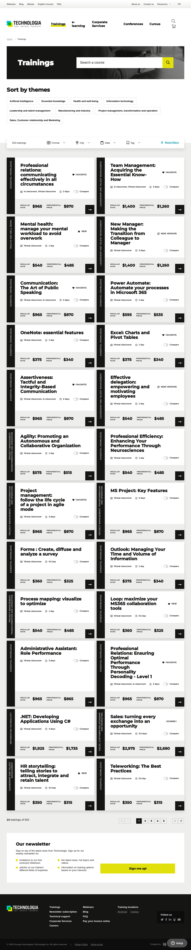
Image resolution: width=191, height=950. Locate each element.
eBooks (30, 4)
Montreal (122, 911)
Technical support (59, 916)
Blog (21, 4)
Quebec (134, 911)
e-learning (78, 24)
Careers (53, 925)
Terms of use (97, 944)
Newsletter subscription (63, 911)
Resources (162, 4)
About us (136, 4)
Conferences (133, 24)
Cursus (154, 24)
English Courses (45, 4)
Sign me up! (137, 868)
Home (9, 39)
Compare (81, 191)
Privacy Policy (81, 944)
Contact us (149, 4)
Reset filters (170, 142)
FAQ (59, 4)
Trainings (58, 24)
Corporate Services (99, 24)
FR (179, 4)
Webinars (11, 4)
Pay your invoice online (96, 921)
